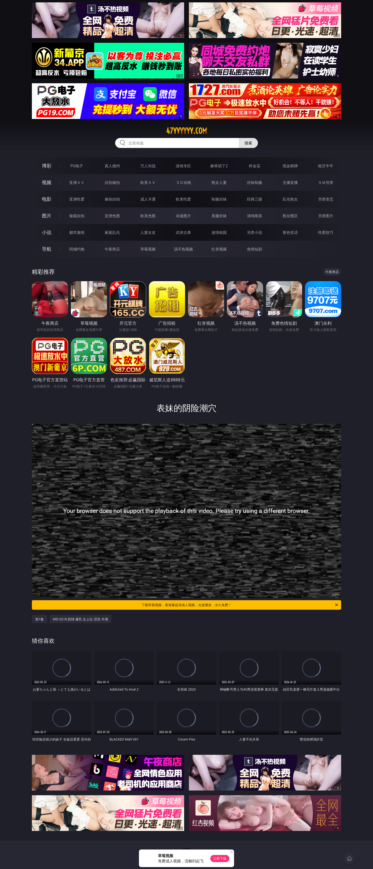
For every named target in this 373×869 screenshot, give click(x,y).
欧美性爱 (183, 199)
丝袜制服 (254, 182)
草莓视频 (148, 249)
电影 (46, 199)
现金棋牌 (290, 165)
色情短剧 (254, 249)
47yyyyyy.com (186, 131)
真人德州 (112, 165)
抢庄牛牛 (325, 165)
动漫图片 (183, 215)
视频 (46, 182)
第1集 (39, 619)
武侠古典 (183, 232)
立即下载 (219, 858)
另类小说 (254, 232)
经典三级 (254, 199)
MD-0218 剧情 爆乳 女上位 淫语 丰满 (80, 619)
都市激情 (76, 232)
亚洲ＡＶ (76, 182)
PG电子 (76, 165)
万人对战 (148, 165)
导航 (46, 249)
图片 (46, 215)
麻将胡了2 (219, 165)
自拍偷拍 (112, 182)
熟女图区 (290, 215)
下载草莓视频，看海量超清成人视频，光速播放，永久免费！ (240, 605)
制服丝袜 (219, 199)
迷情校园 (219, 232)
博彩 (46, 165)
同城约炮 (76, 249)
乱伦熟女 (290, 199)
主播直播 (290, 182)
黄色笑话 (290, 232)
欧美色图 (148, 215)
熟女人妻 (219, 182)
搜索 (248, 143)
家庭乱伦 (112, 232)
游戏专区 (183, 165)
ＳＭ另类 (325, 182)
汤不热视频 (183, 249)
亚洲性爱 (76, 199)
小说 (46, 232)
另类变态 (325, 199)
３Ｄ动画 (183, 182)
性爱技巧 (325, 232)
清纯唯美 (254, 215)
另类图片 (325, 215)
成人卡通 (148, 199)
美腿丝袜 (219, 215)
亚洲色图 (112, 215)
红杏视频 (219, 249)
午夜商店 (112, 249)
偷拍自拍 (112, 199)
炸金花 (254, 165)
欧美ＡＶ (148, 182)
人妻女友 (148, 232)
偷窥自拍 (76, 215)
